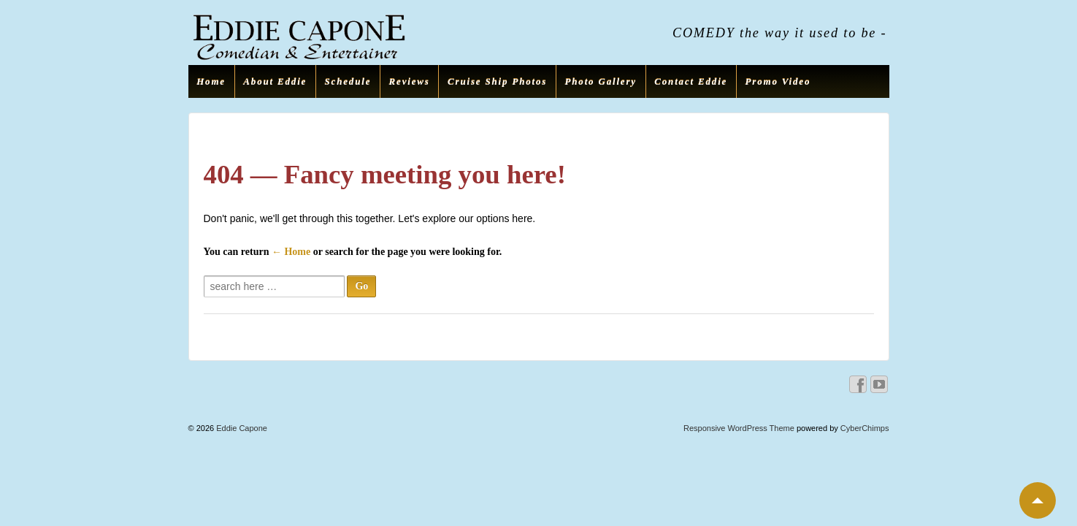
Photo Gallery (601, 81)
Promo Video (778, 81)
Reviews (409, 81)
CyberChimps (864, 428)
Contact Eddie (690, 81)
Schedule (348, 81)
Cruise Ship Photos (497, 81)
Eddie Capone (240, 428)
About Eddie (275, 81)
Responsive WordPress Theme (738, 428)
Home (211, 81)
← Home (291, 251)
